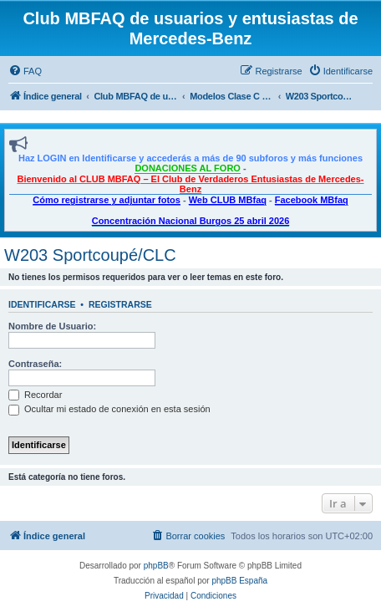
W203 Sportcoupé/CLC (90, 255)
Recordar (35, 395)
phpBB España (239, 580)
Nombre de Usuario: (52, 326)
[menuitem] (25, 71)
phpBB (156, 565)
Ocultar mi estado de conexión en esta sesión (109, 409)
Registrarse (120, 304)
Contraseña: (35, 364)
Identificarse (42, 304)
